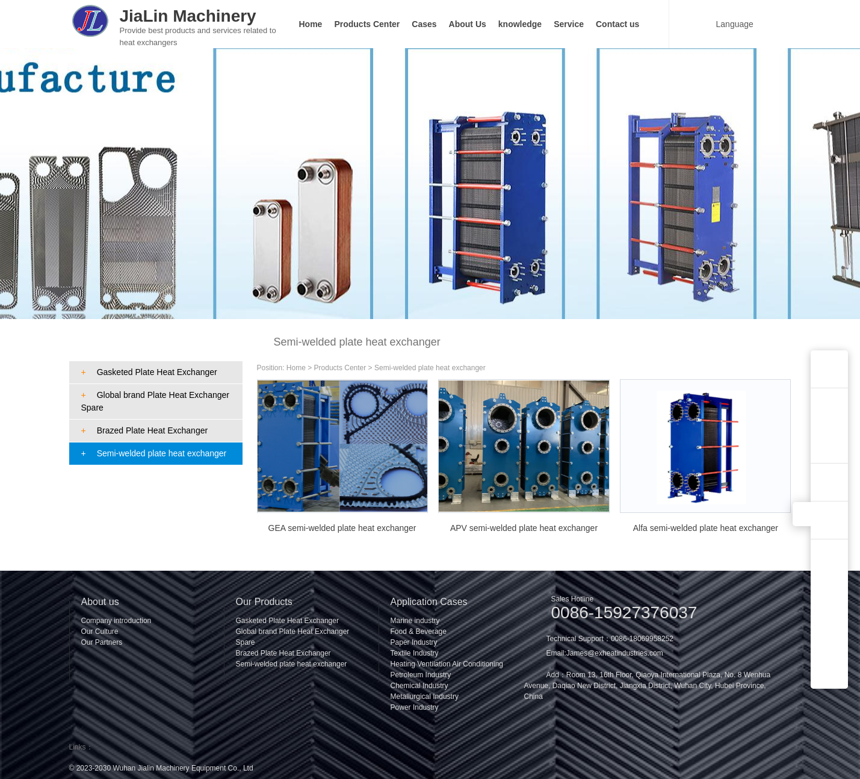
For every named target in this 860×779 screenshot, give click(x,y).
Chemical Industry (419, 685)
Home (311, 24)
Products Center (367, 24)
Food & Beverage (419, 631)
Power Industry (415, 707)
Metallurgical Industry (425, 696)
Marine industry (415, 620)
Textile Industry (415, 653)
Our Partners (102, 642)
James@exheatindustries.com (614, 653)
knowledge (520, 24)
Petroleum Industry (421, 675)
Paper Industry (414, 642)
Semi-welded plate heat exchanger (154, 453)
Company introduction (116, 620)
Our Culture (100, 631)
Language (727, 23)
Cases (424, 24)
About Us (467, 24)
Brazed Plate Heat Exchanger (144, 430)
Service (569, 24)
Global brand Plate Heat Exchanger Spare (155, 401)
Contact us (617, 24)
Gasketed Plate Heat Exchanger (149, 372)
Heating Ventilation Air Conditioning (447, 664)
